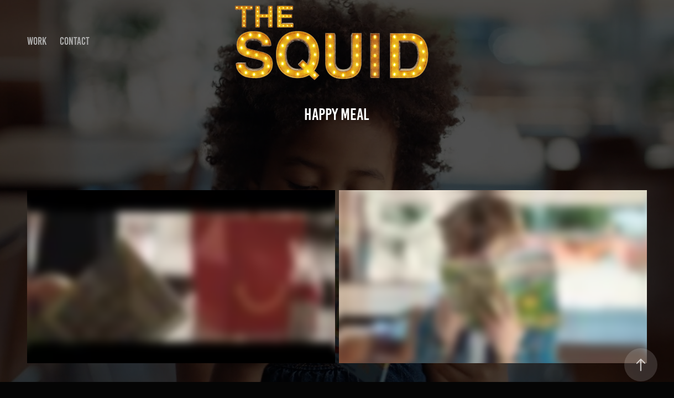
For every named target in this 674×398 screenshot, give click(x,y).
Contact (75, 41)
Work (36, 41)
